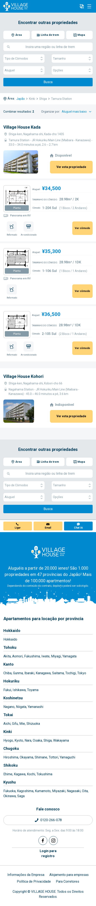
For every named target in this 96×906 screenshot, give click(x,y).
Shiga (47, 740)
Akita (7, 656)
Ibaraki (29, 673)
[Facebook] (42, 840)
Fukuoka (9, 791)
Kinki (7, 731)
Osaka (37, 740)
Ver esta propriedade (71, 167)
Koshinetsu (13, 698)
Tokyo (81, 673)
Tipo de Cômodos (24, 58)
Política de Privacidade (34, 881)
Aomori (17, 656)
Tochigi (70, 673)
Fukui (7, 690)
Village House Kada (22, 127)
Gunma (18, 673)
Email (48, 527)
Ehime (7, 774)
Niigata (21, 707)
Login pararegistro (48, 853)
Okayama (26, 757)
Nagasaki (73, 791)
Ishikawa (19, 690)
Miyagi (56, 656)
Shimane (41, 757)
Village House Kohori (23, 376)
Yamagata (69, 656)
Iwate (45, 656)
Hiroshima (10, 757)
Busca (48, 82)
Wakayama (61, 740)
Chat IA (78, 527)
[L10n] (81, 6)
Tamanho (72, 58)
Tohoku (9, 647)
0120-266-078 (51, 820)
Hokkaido (11, 630)
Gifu (15, 724)
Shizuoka (33, 724)
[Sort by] (77, 111)
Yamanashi (35, 707)
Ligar (18, 527)
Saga (21, 796)
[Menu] (89, 6)
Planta (17, 208)
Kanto (8, 664)
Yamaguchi (67, 757)
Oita (85, 791)
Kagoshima (25, 791)
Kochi (31, 774)
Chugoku (11, 748)
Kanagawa (43, 673)
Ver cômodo (82, 228)
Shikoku (10, 765)
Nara (28, 740)
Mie (22, 724)
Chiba (7, 673)
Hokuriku (11, 681)
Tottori (53, 757)
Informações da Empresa (25, 875)
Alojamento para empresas (69, 875)
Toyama (32, 690)
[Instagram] (53, 840)
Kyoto (18, 740)
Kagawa (19, 774)
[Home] (48, 552)
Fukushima (32, 656)
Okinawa (9, 796)
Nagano (8, 707)
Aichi (7, 724)
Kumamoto (43, 791)
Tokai (8, 715)
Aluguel (24, 70)
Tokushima (44, 774)
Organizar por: (50, 111)
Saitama (58, 673)
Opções (72, 70)
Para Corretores (67, 881)
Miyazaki (58, 791)
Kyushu (9, 782)
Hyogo (8, 740)
